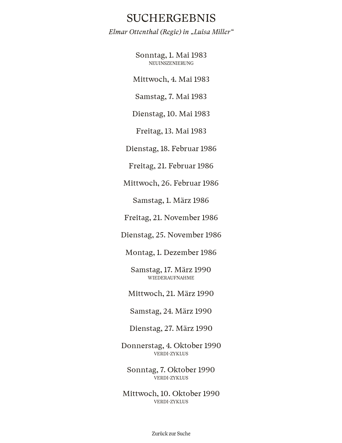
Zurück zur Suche (171, 433)
